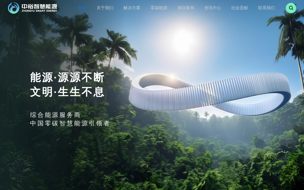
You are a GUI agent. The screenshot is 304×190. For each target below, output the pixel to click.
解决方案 (133, 8)
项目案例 (182, 8)
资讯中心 (206, 8)
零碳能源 (158, 8)
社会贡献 (231, 8)
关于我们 (109, 8)
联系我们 (256, 8)
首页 (88, 8)
